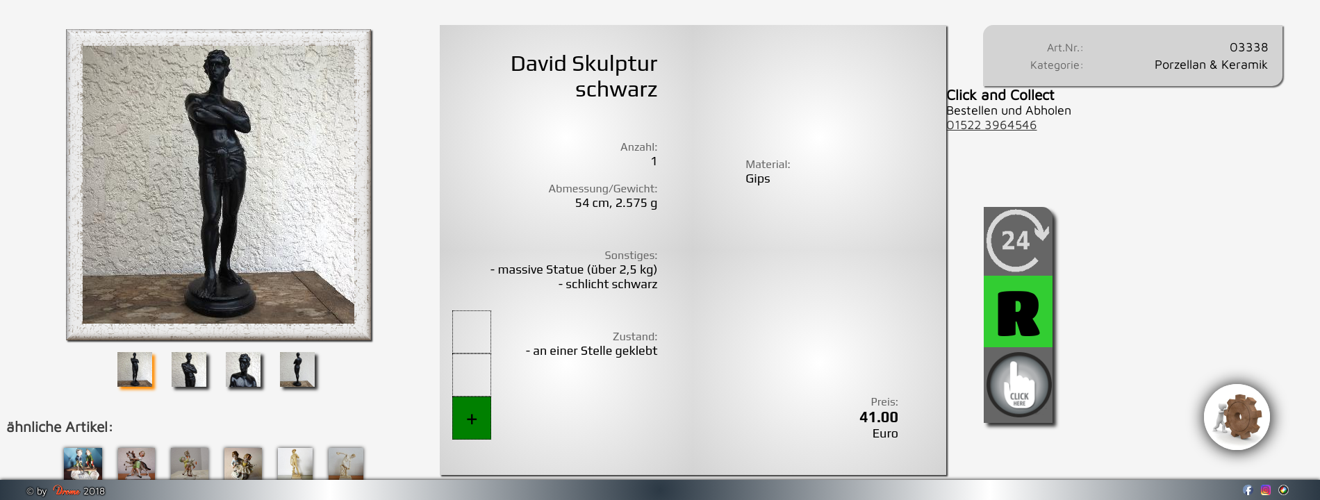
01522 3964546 (991, 124)
